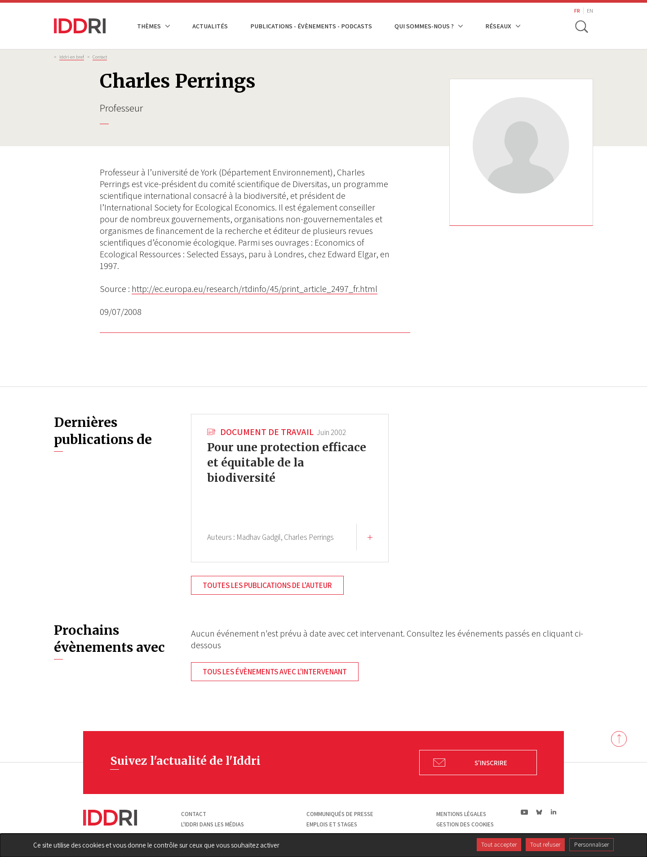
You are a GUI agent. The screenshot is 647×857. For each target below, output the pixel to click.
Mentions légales (461, 814)
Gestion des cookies (465, 824)
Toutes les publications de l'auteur (267, 585)
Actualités (210, 26)
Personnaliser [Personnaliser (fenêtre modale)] (591, 844)
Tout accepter (499, 844)
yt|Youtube (524, 812)
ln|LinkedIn (553, 812)
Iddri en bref (71, 57)
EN (590, 10)
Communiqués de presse (339, 814)
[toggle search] (581, 26)
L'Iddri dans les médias (212, 824)
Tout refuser (545, 844)
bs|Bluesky (539, 812)
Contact (100, 57)
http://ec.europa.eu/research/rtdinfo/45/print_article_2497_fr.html (254, 289)
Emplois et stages (331, 824)
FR (577, 10)
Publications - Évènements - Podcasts (311, 26)
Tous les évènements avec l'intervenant (275, 672)
